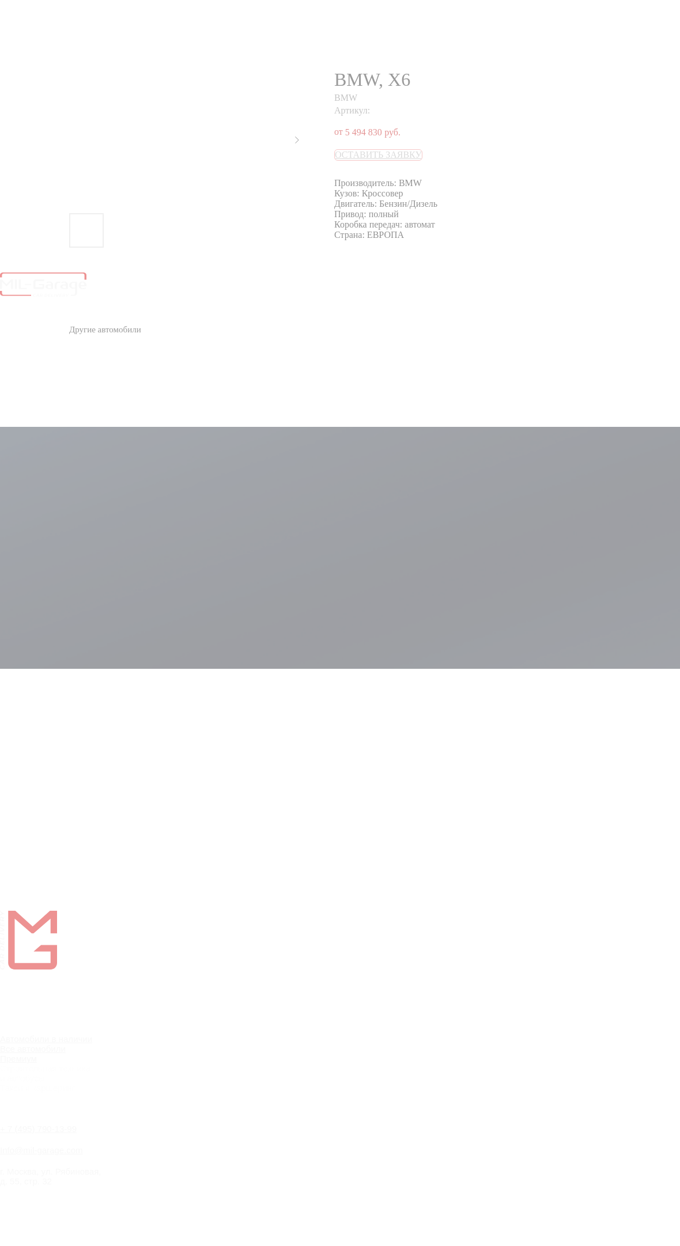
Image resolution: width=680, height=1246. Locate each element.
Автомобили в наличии (46, 1039)
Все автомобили (33, 1049)
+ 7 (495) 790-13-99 (38, 1129)
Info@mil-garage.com (41, 1150)
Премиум (18, 1058)
